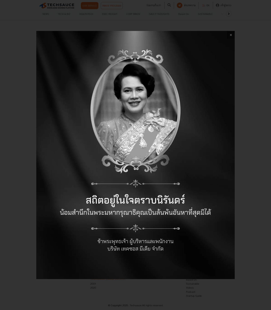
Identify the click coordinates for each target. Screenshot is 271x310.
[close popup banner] (231, 35)
